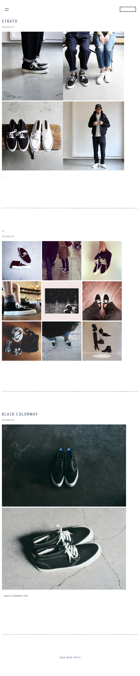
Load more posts (70, 657)
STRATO (10, 21)
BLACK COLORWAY (20, 414)
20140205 (8, 420)
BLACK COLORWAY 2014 (16, 595)
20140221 (8, 27)
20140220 (8, 236)
